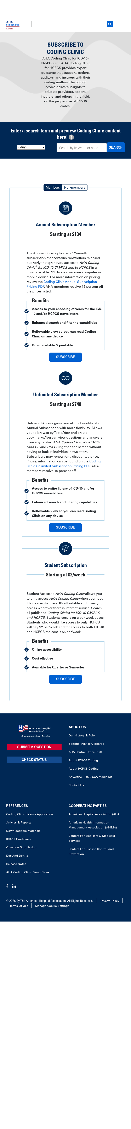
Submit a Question (34, 747)
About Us (77, 727)
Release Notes (16, 864)
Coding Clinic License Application (29, 814)
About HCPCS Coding (84, 769)
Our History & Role (82, 735)
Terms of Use (19, 906)
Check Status (34, 760)
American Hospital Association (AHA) (94, 814)
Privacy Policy (109, 901)
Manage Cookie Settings (52, 906)
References (17, 806)
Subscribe (65, 357)
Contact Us (76, 785)
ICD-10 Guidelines (18, 839)
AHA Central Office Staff (85, 752)
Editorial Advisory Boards (86, 744)
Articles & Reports (18, 822)
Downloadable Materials (23, 831)
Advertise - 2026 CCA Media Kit (90, 777)
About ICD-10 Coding (83, 760)
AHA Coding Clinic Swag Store (27, 872)
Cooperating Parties (88, 806)
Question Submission (21, 847)
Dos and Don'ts (17, 856)
